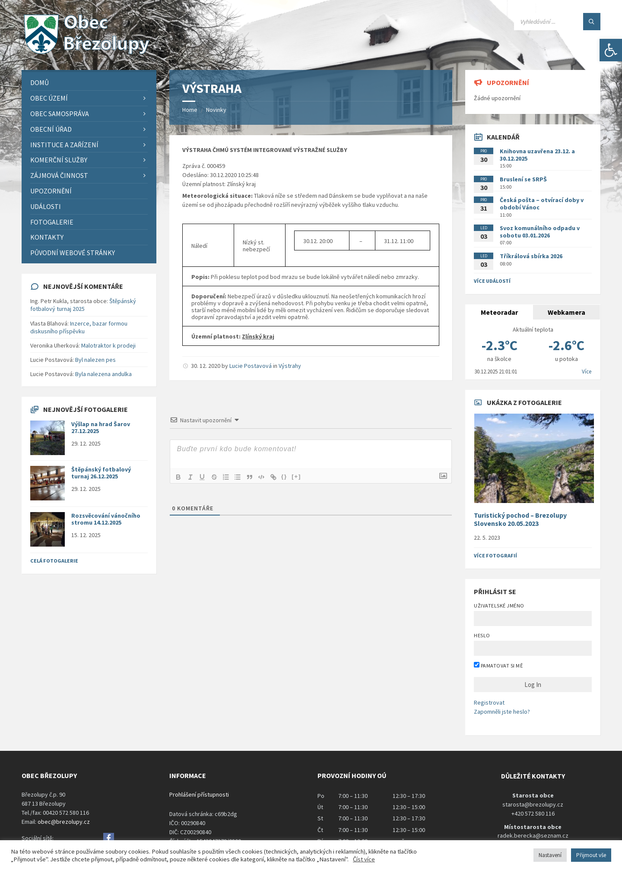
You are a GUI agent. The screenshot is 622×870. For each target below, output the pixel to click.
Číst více (364, 859)
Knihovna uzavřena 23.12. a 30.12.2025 (537, 154)
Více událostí (492, 281)
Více (586, 371)
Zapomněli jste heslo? (502, 711)
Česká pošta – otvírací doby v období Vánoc (542, 203)
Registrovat (489, 702)
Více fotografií (495, 555)
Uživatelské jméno (499, 605)
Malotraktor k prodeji (108, 345)
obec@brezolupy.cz (64, 822)
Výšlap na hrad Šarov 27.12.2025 (100, 427)
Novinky (216, 110)
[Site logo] (86, 53)
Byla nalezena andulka (103, 374)
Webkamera (566, 312)
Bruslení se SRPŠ (523, 179)
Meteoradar (499, 312)
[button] (611, 50)
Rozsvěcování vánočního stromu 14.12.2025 (105, 519)
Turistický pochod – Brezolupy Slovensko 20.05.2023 (520, 519)
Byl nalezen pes (95, 360)
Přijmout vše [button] (591, 855)
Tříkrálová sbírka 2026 (531, 256)
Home (189, 110)
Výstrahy (290, 366)
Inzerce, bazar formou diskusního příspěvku (78, 327)
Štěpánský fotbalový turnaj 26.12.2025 (101, 473)
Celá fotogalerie (54, 560)
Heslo (482, 635)
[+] (299, 476)
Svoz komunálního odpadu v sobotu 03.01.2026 (540, 231)
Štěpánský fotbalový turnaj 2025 (83, 305)
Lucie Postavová (250, 366)
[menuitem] (89, 82)
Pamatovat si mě (498, 665)
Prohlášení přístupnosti (199, 794)
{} (286, 476)
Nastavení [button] (550, 855)
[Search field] (557, 21)
